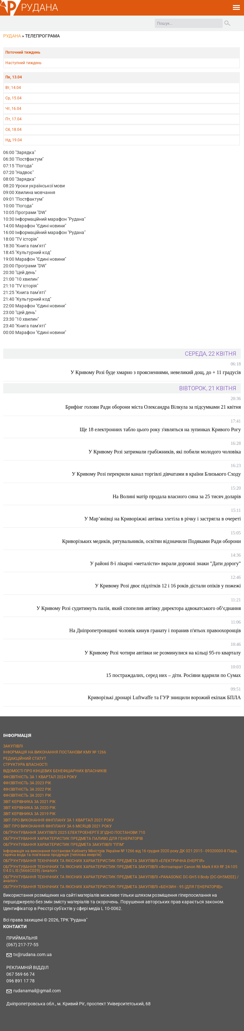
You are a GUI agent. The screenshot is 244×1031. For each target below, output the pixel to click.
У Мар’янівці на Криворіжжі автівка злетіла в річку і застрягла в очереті (162, 518)
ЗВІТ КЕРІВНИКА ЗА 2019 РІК (29, 814)
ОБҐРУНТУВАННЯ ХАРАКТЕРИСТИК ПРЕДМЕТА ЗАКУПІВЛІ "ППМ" (63, 844)
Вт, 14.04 (13, 87)
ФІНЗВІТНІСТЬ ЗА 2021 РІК (27, 795)
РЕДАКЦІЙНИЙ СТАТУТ (24, 758)
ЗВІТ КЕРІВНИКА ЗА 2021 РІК (29, 802)
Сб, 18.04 (13, 129)
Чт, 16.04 (13, 108)
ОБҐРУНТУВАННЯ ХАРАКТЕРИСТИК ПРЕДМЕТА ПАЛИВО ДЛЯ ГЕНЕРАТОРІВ (73, 838)
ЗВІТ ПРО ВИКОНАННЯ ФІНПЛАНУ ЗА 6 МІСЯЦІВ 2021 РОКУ (57, 826)
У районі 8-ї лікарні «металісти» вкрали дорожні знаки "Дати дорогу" (165, 563)
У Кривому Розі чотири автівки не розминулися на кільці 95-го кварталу (163, 652)
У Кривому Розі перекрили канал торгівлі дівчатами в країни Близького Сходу (156, 474)
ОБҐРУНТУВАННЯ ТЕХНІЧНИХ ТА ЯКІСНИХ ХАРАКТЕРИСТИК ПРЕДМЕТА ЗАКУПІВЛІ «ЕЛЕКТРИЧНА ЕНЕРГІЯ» (104, 861)
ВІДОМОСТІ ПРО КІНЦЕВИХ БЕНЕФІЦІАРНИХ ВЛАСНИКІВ (54, 771)
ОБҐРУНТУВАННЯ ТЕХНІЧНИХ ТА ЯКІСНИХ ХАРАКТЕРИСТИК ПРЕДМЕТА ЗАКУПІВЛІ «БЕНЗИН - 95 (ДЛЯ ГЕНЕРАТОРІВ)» (113, 887)
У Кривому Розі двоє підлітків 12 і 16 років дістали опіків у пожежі (168, 585)
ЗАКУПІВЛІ (13, 746)
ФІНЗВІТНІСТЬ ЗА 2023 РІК (27, 783)
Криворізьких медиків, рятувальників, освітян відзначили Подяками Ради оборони (151, 541)
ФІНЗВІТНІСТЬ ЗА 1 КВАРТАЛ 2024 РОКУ (40, 777)
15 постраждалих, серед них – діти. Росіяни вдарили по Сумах (173, 675)
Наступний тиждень (23, 63)
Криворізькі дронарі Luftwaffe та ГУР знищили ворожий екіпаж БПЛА (164, 697)
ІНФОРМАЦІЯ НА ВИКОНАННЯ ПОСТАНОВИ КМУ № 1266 (54, 752)
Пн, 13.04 (13, 77)
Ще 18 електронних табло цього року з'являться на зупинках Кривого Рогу (160, 429)
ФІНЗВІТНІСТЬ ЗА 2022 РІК (27, 789)
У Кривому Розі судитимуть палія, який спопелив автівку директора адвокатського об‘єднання (139, 608)
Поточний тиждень (22, 52)
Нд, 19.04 (13, 140)
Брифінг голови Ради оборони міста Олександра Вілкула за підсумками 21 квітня (153, 407)
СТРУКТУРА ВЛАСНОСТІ (25, 764)
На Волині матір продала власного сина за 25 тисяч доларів (177, 496)
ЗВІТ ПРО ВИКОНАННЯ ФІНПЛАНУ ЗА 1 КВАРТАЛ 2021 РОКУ (58, 820)
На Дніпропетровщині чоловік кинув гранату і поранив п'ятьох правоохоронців (155, 630)
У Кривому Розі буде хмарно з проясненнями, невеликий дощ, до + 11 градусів (156, 372)
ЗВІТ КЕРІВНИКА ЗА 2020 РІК (29, 808)
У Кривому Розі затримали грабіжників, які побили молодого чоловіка (165, 451)
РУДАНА (39, 7)
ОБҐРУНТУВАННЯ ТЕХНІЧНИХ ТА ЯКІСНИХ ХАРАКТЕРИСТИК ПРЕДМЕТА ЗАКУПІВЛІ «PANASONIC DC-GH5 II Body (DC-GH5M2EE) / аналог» (121, 879)
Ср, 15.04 (13, 98)
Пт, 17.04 (13, 119)
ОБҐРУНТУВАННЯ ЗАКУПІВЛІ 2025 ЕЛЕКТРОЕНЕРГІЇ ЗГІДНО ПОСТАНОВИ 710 (74, 832)
